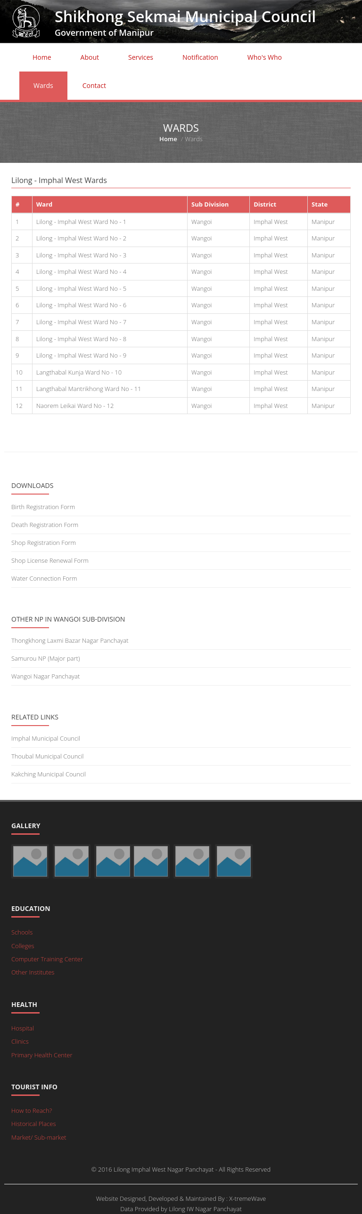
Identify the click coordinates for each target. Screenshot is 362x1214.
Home (42, 57)
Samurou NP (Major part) (45, 658)
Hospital (22, 1028)
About (90, 57)
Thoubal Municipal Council (47, 756)
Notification (200, 57)
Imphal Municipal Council (45, 738)
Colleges (22, 946)
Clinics (20, 1041)
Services (140, 57)
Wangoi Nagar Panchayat (45, 676)
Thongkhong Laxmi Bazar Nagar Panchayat (70, 640)
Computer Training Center (47, 959)
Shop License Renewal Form (50, 560)
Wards (43, 85)
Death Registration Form (44, 524)
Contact (94, 85)
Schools (22, 932)
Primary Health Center (42, 1055)
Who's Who (264, 57)
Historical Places (33, 1123)
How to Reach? (31, 1110)
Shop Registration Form (43, 542)
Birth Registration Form (43, 507)
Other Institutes (32, 972)
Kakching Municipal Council (48, 774)
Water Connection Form (44, 578)
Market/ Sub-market (38, 1137)
